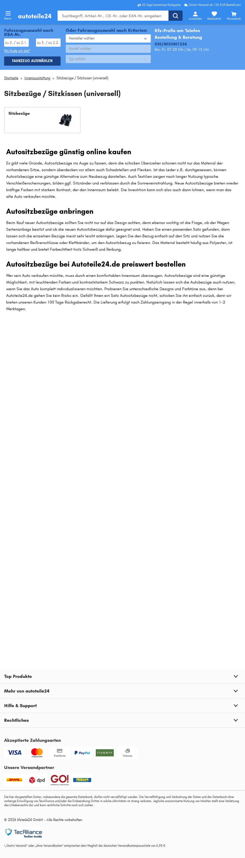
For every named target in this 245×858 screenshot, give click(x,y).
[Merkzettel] (214, 16)
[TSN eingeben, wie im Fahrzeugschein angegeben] (48, 42)
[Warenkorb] (234, 16)
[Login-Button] (195, 16)
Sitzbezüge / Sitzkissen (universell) (82, 78)
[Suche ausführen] (175, 16)
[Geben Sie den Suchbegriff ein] (113, 16)
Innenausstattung (37, 78)
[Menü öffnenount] (8, 13)
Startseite (11, 78)
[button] (42, 120)
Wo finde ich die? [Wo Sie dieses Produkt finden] (17, 51)
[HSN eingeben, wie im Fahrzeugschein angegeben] (16, 42)
